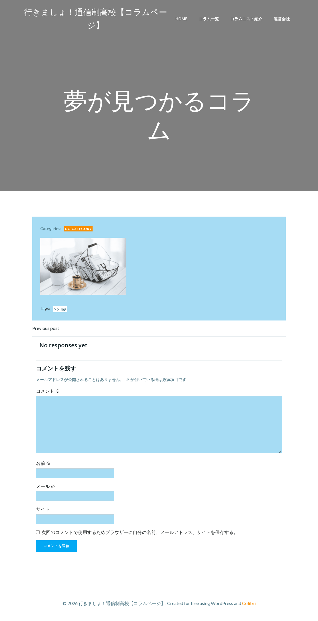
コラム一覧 (210, 19)
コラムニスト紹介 (247, 19)
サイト (44, 510)
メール (46, 487)
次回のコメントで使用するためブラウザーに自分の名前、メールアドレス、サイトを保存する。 (141, 533)
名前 (44, 464)
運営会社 (283, 19)
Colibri (249, 604)
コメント (49, 392)
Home (182, 19)
